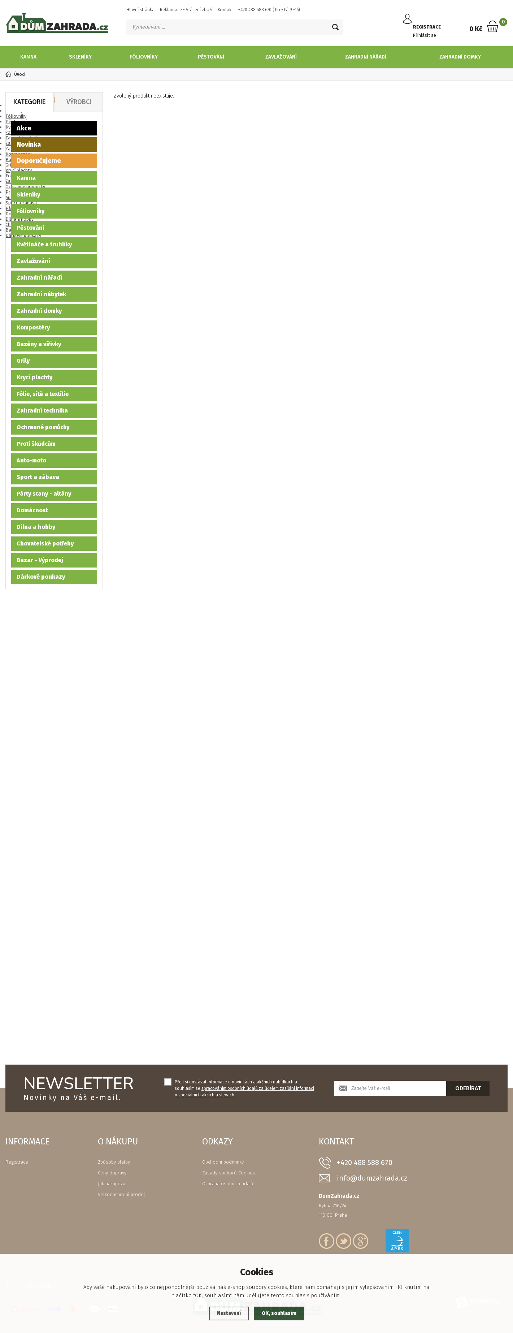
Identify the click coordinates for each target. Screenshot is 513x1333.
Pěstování (211, 57)
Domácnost (32, 510)
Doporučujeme (39, 161)
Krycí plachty (34, 377)
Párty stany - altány (44, 493)
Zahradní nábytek (41, 294)
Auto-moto (31, 460)
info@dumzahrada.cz (372, 1178)
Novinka (29, 144)
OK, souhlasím (280, 1313)
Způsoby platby (114, 1162)
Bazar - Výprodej (40, 560)
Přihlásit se (427, 30)
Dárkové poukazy (41, 576)
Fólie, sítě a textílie (43, 394)
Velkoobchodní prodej (121, 1194)
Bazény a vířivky (39, 344)
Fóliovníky (144, 57)
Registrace (16, 1162)
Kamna (28, 57)
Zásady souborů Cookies (228, 1172)
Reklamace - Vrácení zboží (186, 9)
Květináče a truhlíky (44, 244)
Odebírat (468, 1088)
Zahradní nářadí (365, 57)
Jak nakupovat (112, 1183)
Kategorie (29, 102)
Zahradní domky (460, 57)
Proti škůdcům (36, 443)
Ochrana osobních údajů (227, 1183)
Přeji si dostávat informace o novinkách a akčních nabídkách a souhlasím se (244, 1088)
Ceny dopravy (112, 1172)
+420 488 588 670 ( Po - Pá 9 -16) (269, 9)
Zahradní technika (42, 410)
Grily (23, 360)
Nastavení (227, 1313)
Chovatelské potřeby (45, 543)
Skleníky (80, 57)
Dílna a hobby (36, 526)
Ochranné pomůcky (43, 427)
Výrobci (78, 102)
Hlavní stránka (140, 9)
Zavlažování (281, 57)
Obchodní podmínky (223, 1162)
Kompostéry (33, 327)
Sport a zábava (38, 477)
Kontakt (225, 9)
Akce (24, 128)
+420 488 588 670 (364, 1162)
